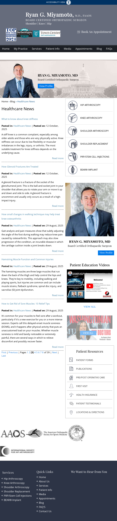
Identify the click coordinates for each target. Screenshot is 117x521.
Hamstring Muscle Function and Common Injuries (27, 259)
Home (6, 48)
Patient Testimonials (88, 403)
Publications (84, 368)
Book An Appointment (96, 32)
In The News (89, 323)
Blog (99, 48)
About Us (44, 481)
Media (67, 48)
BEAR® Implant (89, 169)
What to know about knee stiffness (20, 118)
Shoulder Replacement (17, 491)
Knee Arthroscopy (91, 117)
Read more (58, 158)
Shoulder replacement (94, 143)
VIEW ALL (90, 306)
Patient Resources (89, 351)
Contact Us (8, 56)
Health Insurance (86, 394)
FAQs (109, 48)
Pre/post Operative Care (90, 377)
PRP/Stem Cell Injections (94, 156)
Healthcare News (22, 125)
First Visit (81, 386)
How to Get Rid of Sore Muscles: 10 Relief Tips (26, 303)
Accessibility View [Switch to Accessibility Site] (58, 2)
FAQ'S (42, 507)
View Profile (46, 86)
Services (37, 48)
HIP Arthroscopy (90, 104)
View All (88, 333)
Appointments (83, 48)
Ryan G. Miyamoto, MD (58, 75)
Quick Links (45, 471)
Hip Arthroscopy (13, 478)
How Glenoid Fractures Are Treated (20, 166)
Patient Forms (84, 360)
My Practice (21, 48)
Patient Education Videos (90, 265)
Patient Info (53, 48)
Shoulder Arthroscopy (94, 130)
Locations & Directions (90, 412)
